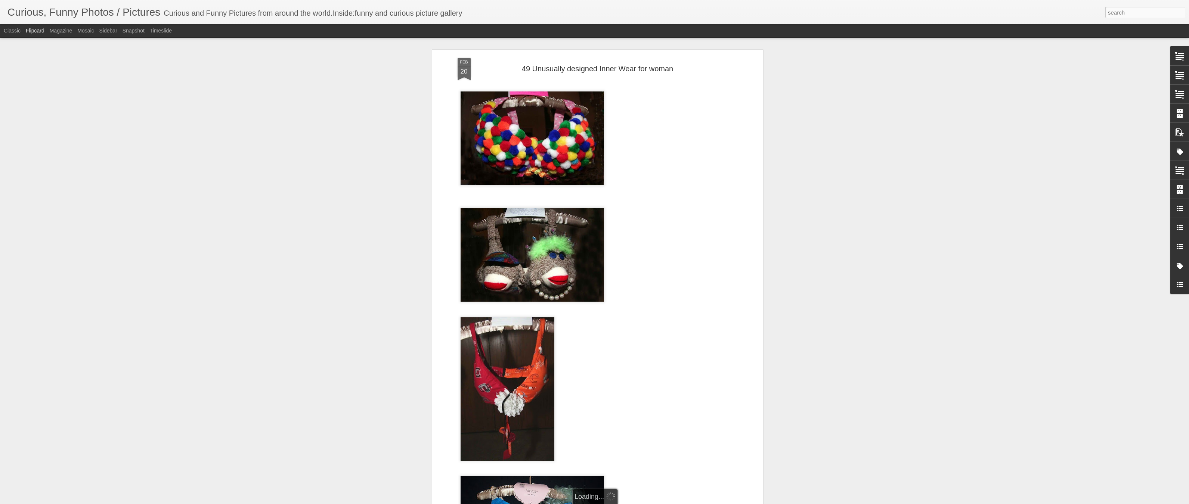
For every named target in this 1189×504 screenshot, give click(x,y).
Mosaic (85, 31)
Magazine (61, 31)
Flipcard (35, 31)
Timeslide (161, 31)
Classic (12, 31)
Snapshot (134, 31)
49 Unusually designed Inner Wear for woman (597, 68)
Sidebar (108, 31)
